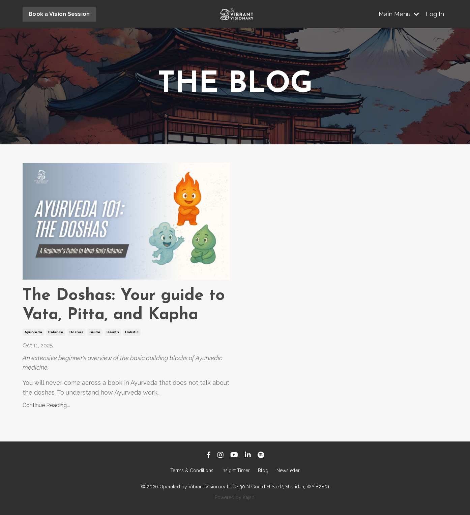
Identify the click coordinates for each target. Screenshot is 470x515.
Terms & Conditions (191, 470)
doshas (76, 332)
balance (55, 332)
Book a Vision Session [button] (59, 14)
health (113, 332)
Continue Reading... (46, 405)
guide (94, 332)
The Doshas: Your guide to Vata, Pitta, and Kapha (124, 305)
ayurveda (33, 332)
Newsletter (288, 470)
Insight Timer (236, 470)
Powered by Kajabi (235, 497)
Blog (263, 470)
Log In (435, 14)
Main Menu (399, 14)
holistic (132, 332)
